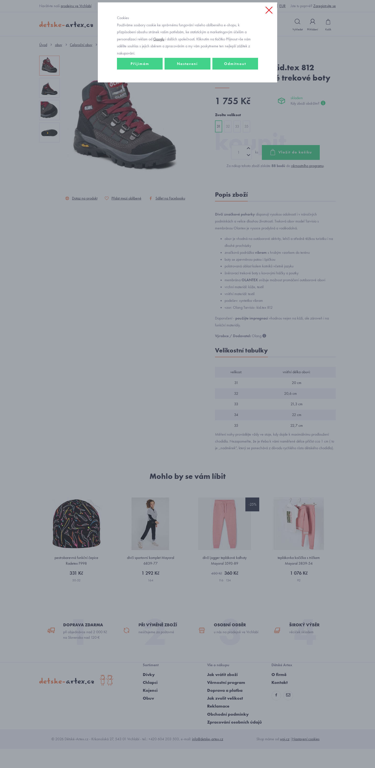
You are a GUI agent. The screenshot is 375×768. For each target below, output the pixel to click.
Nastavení (187, 97)
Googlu (158, 72)
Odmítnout (235, 97)
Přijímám (140, 97)
